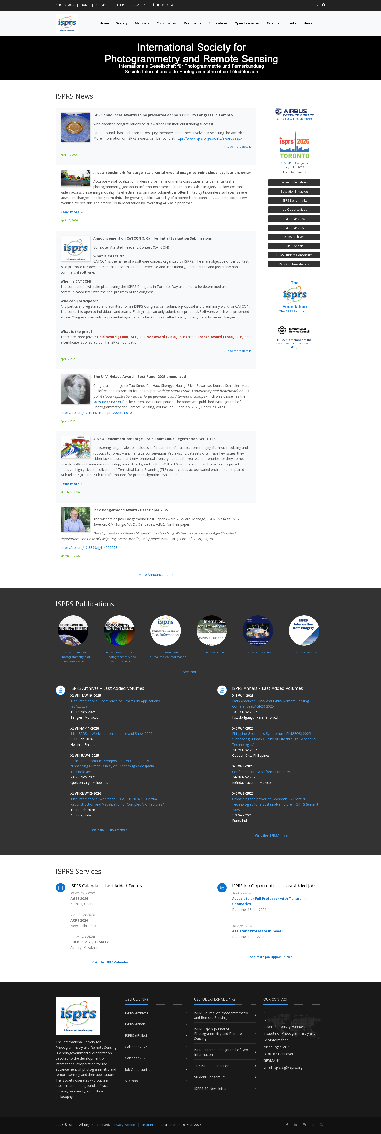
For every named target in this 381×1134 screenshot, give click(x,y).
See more (190, 672)
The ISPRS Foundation (130, 5)
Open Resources (247, 23)
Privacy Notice (123, 1124)
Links (292, 23)
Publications (217, 23)
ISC (294, 347)
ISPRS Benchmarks (294, 200)
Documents (192, 23)
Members (142, 23)
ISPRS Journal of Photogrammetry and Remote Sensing (221, 1015)
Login (314, 5)
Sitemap (101, 5)
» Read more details (237, 146)
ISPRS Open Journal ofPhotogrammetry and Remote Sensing (120, 645)
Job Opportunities (294, 209)
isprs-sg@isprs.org (288, 1067)
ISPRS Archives (294, 237)
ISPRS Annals (294, 246)
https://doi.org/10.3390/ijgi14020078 (89, 547)
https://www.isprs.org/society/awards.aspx (209, 138)
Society (122, 23)
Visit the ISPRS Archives (110, 830)
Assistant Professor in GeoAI (257, 931)
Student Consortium (210, 1077)
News (307, 23)
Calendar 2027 (294, 228)
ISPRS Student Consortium (294, 255)
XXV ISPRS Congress (294, 146)
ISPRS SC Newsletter (210, 1088)
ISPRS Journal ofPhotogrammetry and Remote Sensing (74, 645)
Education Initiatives (294, 191)
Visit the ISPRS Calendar (110, 962)
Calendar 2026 (294, 219)
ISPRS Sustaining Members (294, 118)
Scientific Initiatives (294, 182)
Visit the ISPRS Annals (271, 835)
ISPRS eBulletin (137, 1035)
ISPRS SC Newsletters (294, 264)
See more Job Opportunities (271, 957)
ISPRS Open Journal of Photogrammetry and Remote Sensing (218, 1034)
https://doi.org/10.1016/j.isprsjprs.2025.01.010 (96, 412)
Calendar (274, 23)
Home (85, 5)
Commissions (167, 23)
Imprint (147, 1124)
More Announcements (155, 574)
